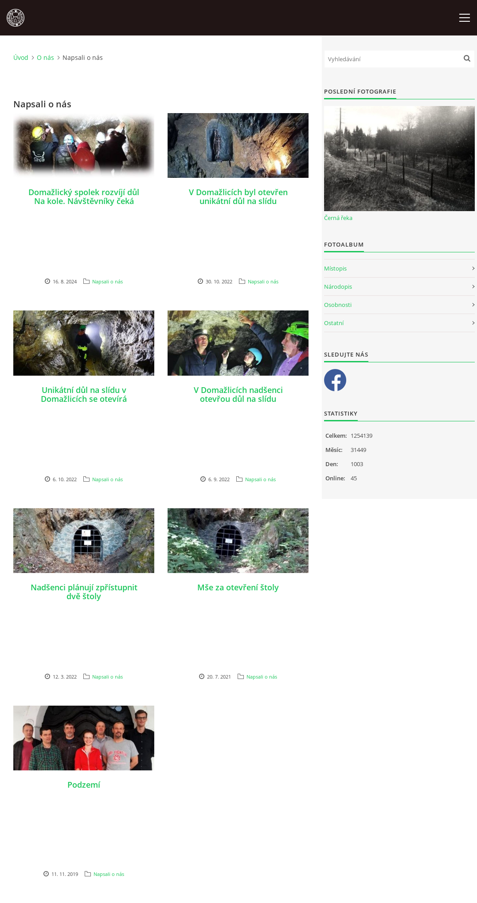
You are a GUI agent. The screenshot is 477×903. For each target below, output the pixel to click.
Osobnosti (338, 305)
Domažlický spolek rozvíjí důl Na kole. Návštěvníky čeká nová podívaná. (83, 201)
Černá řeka (338, 218)
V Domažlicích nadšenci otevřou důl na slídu (238, 394)
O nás (45, 57)
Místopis (335, 268)
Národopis (338, 287)
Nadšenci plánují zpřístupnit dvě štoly (84, 592)
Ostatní (334, 323)
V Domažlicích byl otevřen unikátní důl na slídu (238, 196)
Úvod (20, 57)
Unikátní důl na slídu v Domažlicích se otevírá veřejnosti (84, 398)
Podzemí (83, 784)
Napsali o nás (107, 281)
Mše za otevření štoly (238, 587)
